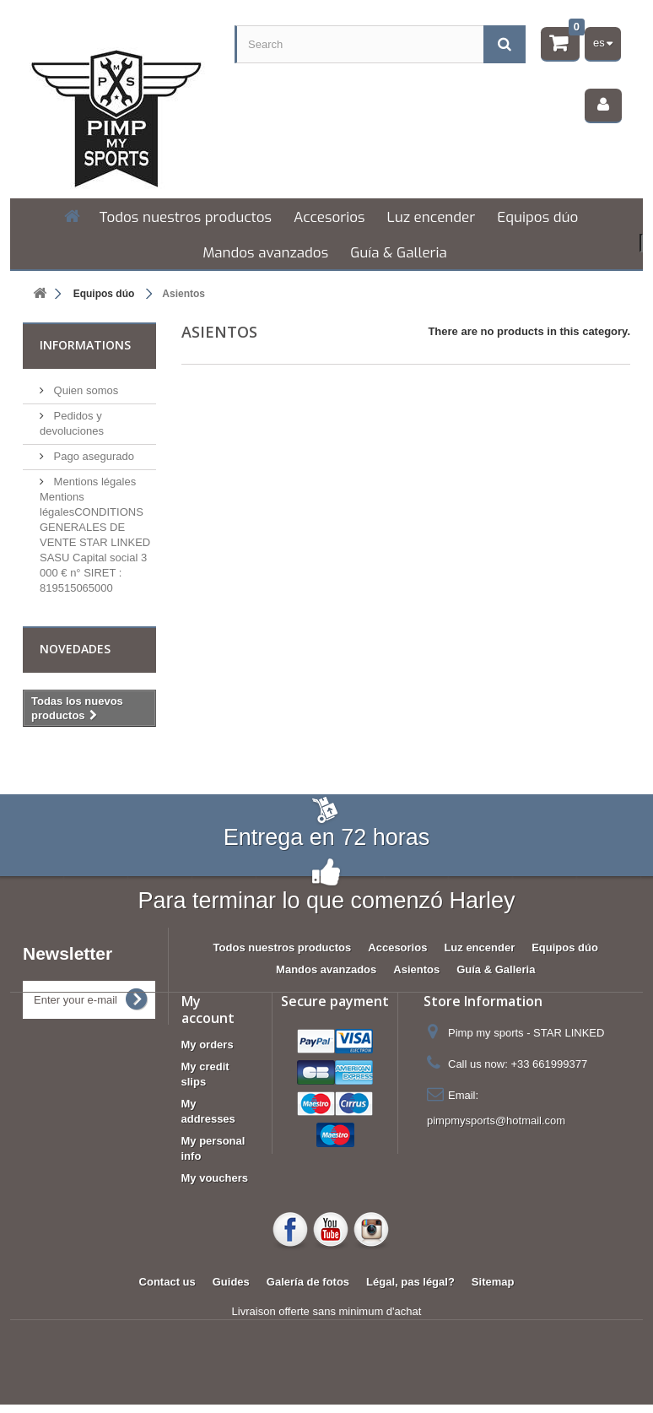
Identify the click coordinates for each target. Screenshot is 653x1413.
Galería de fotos (308, 1281)
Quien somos (84, 390)
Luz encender (431, 217)
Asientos (416, 969)
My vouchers (214, 1178)
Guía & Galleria (398, 253)
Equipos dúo (537, 217)
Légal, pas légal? (410, 1281)
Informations (85, 345)
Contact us (167, 1281)
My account (208, 1009)
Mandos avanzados (265, 253)
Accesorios (329, 217)
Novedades (75, 649)
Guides (231, 1281)
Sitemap (493, 1281)
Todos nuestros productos (186, 217)
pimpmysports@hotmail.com (496, 1120)
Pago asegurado (92, 456)
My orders (207, 1044)
